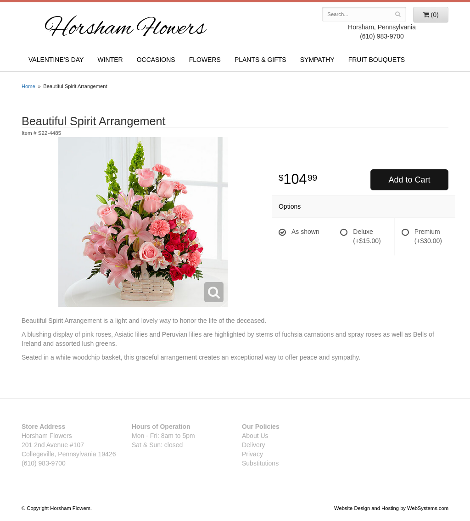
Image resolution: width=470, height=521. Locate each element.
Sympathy (317, 59)
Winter (110, 59)
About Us (255, 435)
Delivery (253, 445)
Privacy (252, 454)
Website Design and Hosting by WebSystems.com (391, 508)
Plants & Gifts (260, 59)
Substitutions (260, 463)
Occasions (156, 59)
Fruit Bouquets (376, 59)
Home (28, 86)
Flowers (205, 59)
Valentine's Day (56, 59)
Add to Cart (409, 179)
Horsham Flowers (125, 29)
